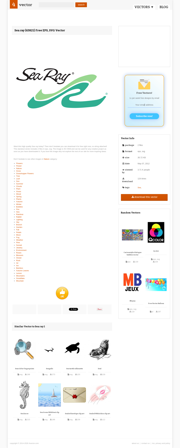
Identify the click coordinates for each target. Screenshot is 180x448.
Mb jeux (132, 301)
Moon (18, 235)
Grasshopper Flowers (25, 173)
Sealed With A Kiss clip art (99, 414)
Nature (47, 159)
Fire (17, 209)
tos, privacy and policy (161, 443)
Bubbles (19, 207)
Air (17, 263)
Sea (17, 212)
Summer (19, 184)
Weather (19, 240)
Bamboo (19, 268)
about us (135, 443)
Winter (19, 204)
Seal (99, 369)
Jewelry (19, 248)
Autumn (19, 202)
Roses (18, 253)
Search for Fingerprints (24, 369)
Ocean (19, 258)
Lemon (19, 273)
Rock (18, 260)
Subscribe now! (144, 116)
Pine (18, 242)
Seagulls (49, 369)
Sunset (19, 245)
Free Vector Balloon (156, 303)
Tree (18, 176)
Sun (17, 181)
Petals (18, 232)
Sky (17, 222)
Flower (19, 166)
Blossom (19, 255)
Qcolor (156, 251)
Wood (18, 194)
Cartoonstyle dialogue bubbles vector (132, 254)
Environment (21, 250)
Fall (17, 230)
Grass (18, 191)
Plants (18, 199)
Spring (19, 196)
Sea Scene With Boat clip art (49, 413)
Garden (19, 227)
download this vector (144, 197)
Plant (18, 189)
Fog (17, 237)
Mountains (20, 276)
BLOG (163, 7)
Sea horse (24, 414)
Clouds (19, 186)
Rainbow (19, 214)
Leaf (18, 179)
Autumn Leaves (22, 271)
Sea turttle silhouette (74, 369)
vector (25, 4)
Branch (19, 225)
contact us (145, 443)
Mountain (20, 281)
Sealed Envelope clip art (74, 414)
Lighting (19, 220)
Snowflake (20, 278)
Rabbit (19, 217)
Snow (18, 171)
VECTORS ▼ (144, 7)
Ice (17, 265)
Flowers (19, 163)
